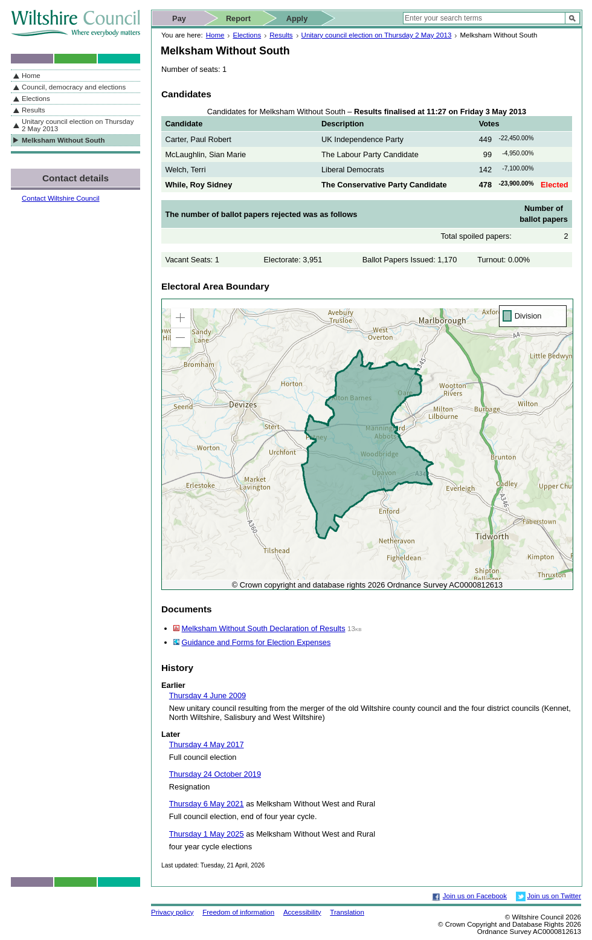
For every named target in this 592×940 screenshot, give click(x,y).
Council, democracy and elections (74, 87)
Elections (247, 35)
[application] (367, 444)
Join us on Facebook (475, 895)
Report (238, 18)
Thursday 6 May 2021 (206, 803)
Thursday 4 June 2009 (207, 695)
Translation (347, 912)
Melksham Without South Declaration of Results (264, 628)
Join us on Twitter (554, 895)
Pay (179, 18)
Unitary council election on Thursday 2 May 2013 (376, 35)
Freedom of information (238, 912)
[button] (180, 318)
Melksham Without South (63, 140)
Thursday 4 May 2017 (206, 744)
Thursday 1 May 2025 (206, 833)
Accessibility (302, 912)
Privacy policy (172, 912)
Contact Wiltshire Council (61, 198)
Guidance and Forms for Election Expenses (256, 642)
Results (280, 35)
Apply (297, 18)
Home (215, 35)
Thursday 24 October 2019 (215, 774)
